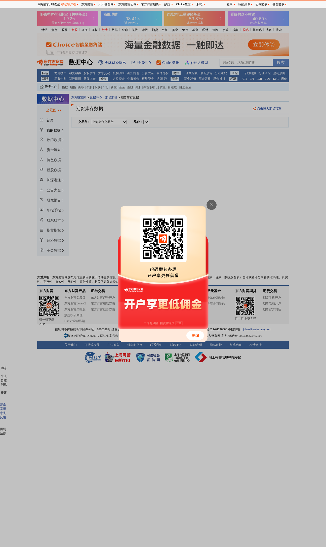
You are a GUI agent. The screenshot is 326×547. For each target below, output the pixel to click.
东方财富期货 (150, 4)
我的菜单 (244, 4)
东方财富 (87, 4)
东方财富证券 (127, 4)
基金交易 (278, 4)
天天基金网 (105, 4)
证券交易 (261, 4)
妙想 (167, 4)
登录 (230, 4)
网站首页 (44, 4)
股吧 (199, 4)
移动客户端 (68, 4)
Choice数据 (183, 4)
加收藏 (55, 4)
